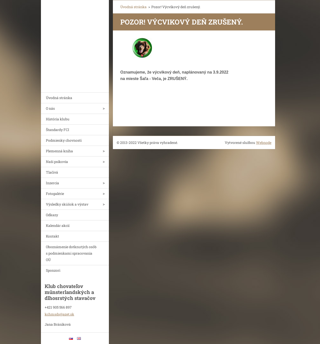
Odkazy (52, 214)
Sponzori (53, 270)
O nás (50, 108)
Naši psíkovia (57, 161)
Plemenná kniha (59, 151)
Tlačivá (52, 172)
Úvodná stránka (59, 97)
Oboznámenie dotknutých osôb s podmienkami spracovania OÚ (71, 253)
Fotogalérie (55, 193)
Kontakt (52, 236)
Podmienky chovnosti (64, 140)
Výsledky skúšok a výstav (67, 204)
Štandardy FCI (57, 129)
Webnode (263, 142)
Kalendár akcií (57, 225)
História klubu (57, 119)
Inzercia (52, 183)
